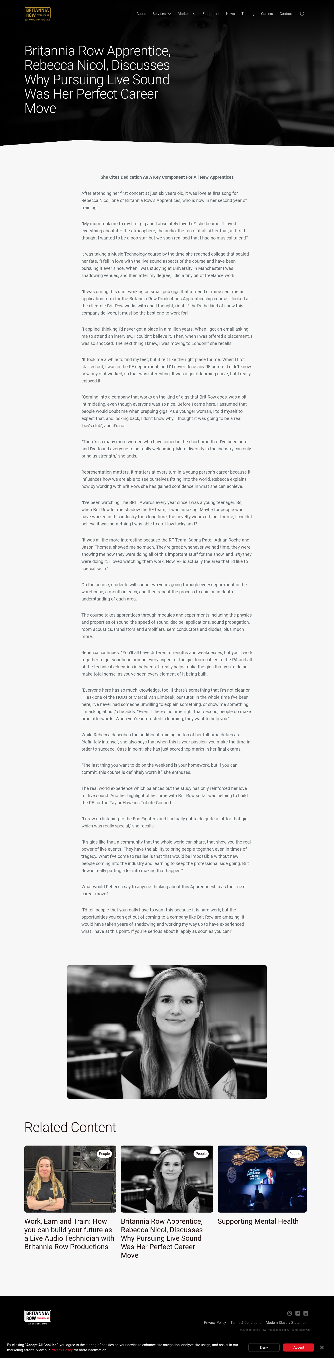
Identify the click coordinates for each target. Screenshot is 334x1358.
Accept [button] (298, 1347)
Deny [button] (264, 1347)
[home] (37, 14)
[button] (161, 14)
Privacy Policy (62, 1350)
